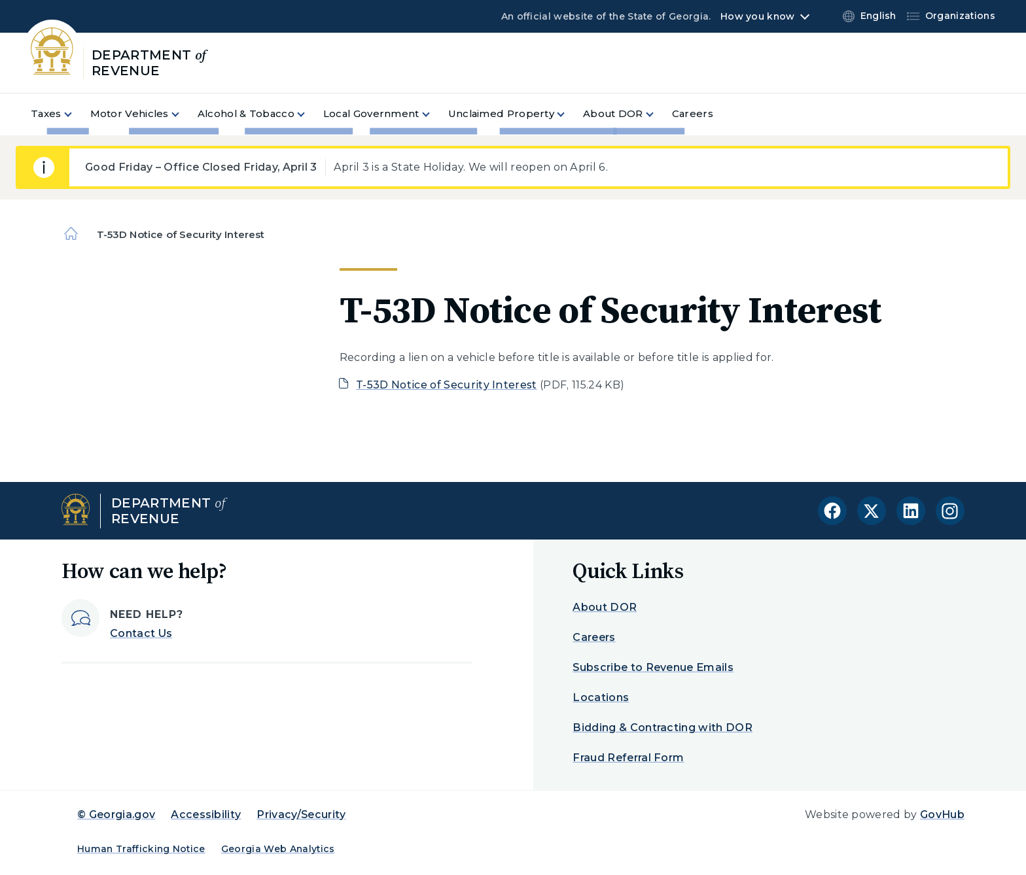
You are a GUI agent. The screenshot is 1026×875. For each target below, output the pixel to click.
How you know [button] (757, 16)
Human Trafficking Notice (141, 849)
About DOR (605, 607)
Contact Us (141, 633)
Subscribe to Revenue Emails (653, 667)
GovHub (942, 814)
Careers (594, 637)
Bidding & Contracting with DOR (662, 727)
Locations (601, 697)
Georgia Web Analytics (278, 849)
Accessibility (206, 814)
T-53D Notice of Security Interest (446, 385)
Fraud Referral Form (628, 757)
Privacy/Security (300, 814)
